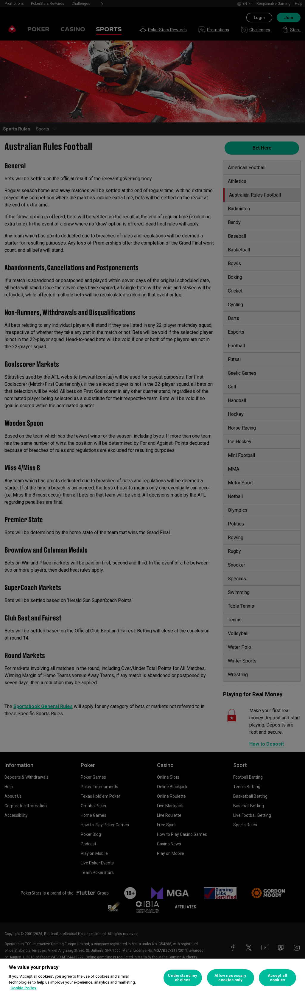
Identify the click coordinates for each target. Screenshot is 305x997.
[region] (152, 978)
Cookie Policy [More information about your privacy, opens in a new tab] (23, 988)
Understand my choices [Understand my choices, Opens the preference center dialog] (182, 977)
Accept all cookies (277, 977)
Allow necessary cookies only (230, 977)
